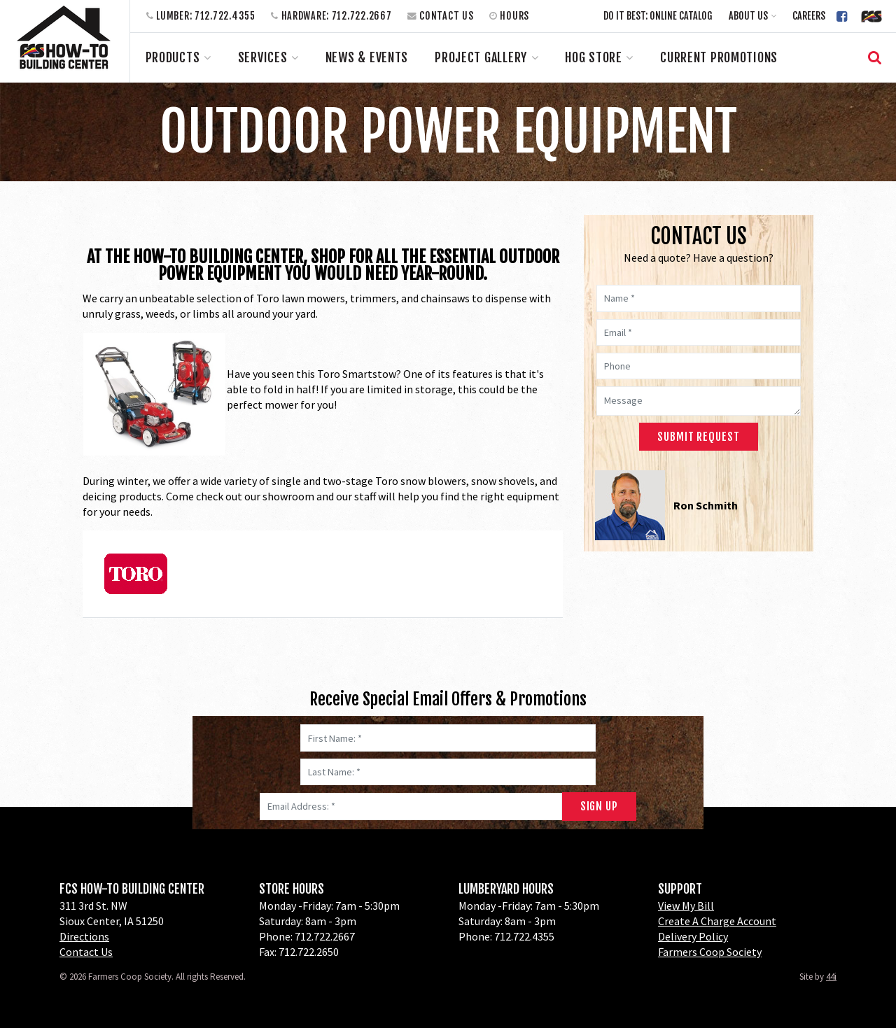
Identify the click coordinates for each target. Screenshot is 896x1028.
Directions (84, 936)
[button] (753, 15)
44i (831, 977)
